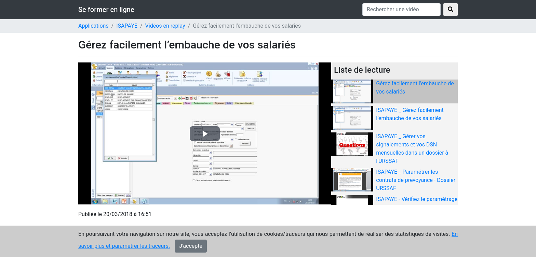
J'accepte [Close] (190, 246)
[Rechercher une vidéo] (401, 9)
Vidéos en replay (165, 26)
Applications (93, 26)
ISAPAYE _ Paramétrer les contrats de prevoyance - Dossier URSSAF (415, 180)
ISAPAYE (126, 26)
